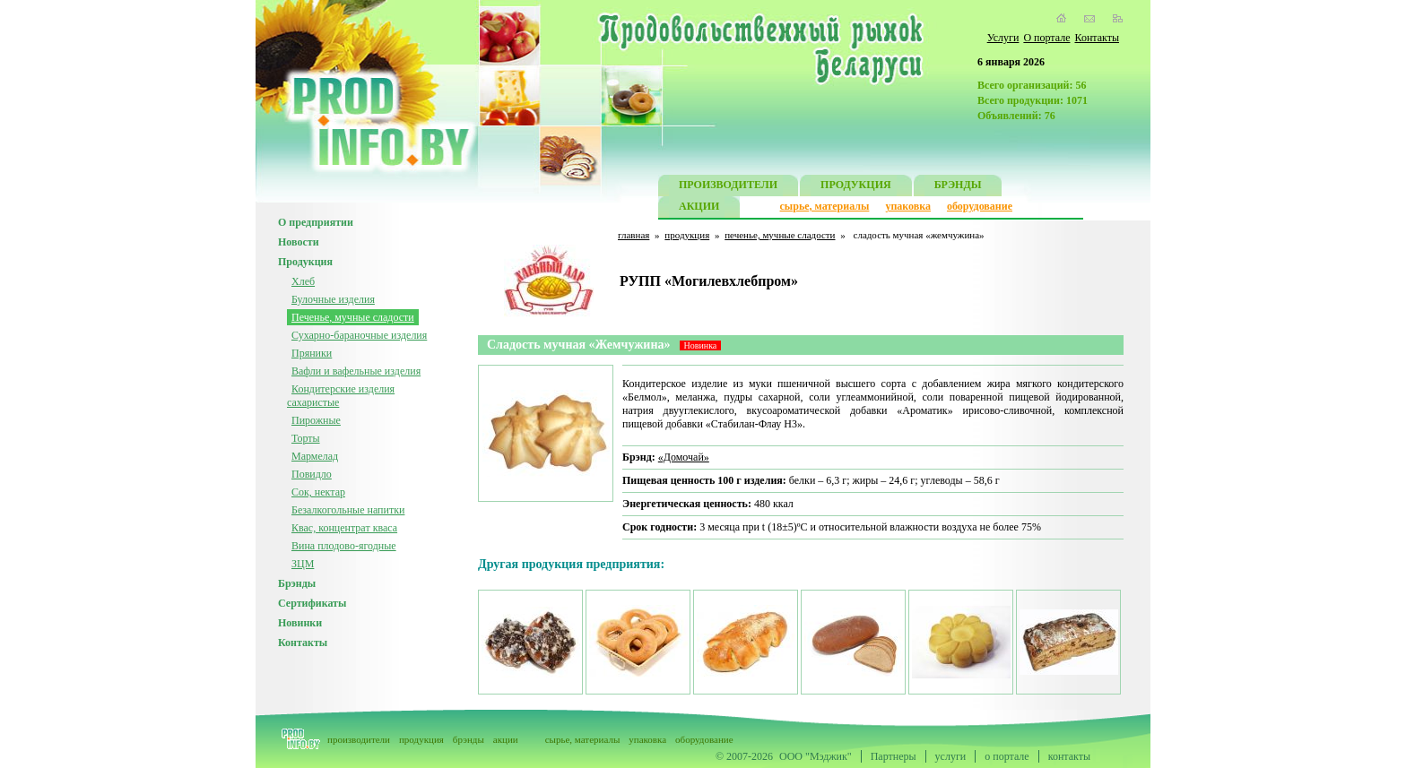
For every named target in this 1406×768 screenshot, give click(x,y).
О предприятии (315, 222)
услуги (951, 756)
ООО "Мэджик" (815, 756)
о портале (1006, 756)
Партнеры (893, 756)
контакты (1069, 756)
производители (358, 739)
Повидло (311, 474)
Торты (305, 438)
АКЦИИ (699, 208)
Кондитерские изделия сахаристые (341, 396)
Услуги (1003, 37)
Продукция (305, 261)
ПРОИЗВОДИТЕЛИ (728, 186)
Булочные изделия (333, 299)
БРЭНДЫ (958, 186)
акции (505, 739)
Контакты (1096, 37)
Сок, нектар (318, 492)
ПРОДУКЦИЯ (856, 186)
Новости (298, 242)
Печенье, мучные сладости (352, 317)
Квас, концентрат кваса (344, 528)
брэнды (468, 739)
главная (633, 234)
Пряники (311, 353)
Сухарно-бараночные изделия (359, 335)
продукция (686, 234)
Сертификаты (312, 603)
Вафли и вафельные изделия (356, 371)
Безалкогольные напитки (347, 510)
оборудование (979, 206)
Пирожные (316, 420)
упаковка (908, 206)
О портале (1046, 37)
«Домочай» (683, 457)
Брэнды (297, 583)
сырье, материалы (825, 206)
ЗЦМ (302, 563)
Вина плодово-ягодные (343, 545)
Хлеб (303, 281)
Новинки (300, 623)
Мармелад (314, 456)
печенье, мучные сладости (780, 234)
